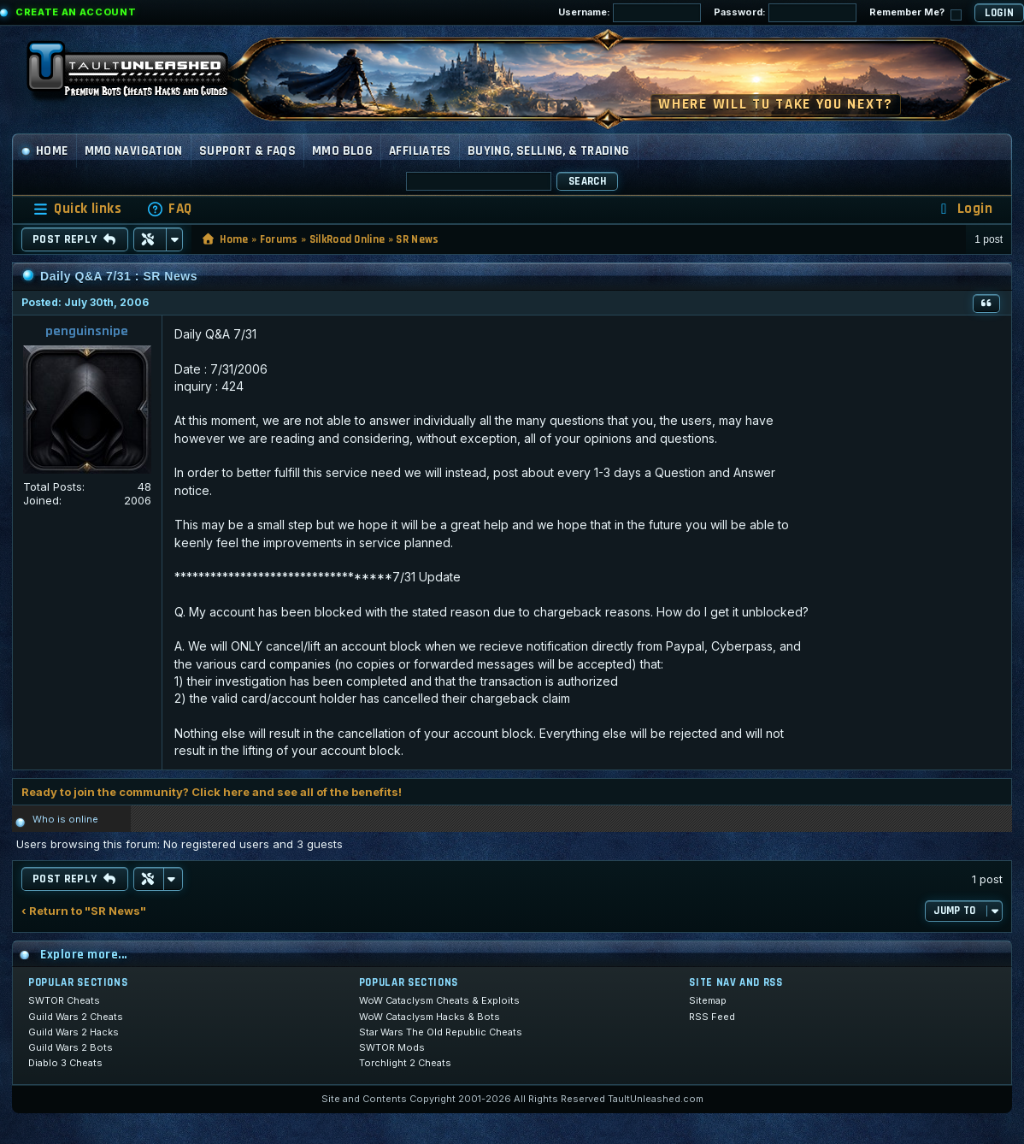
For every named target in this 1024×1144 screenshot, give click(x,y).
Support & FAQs (247, 151)
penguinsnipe (86, 331)
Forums (279, 239)
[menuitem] (169, 209)
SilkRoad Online (347, 239)
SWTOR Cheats (64, 1000)
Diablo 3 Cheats (65, 1063)
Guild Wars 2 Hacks (73, 1032)
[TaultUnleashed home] (140, 74)
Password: (785, 12)
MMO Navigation (134, 151)
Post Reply (74, 239)
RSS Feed (712, 1017)
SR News (417, 239)
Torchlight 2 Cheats (405, 1063)
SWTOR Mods (392, 1047)
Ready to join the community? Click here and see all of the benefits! (211, 792)
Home (44, 151)
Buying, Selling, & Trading (549, 151)
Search (587, 181)
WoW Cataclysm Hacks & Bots (429, 1017)
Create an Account (75, 12)
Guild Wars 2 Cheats (75, 1017)
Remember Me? (915, 13)
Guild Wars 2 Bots (70, 1047)
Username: (629, 12)
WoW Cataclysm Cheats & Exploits (439, 1000)
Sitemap (708, 1000)
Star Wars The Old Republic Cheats (440, 1032)
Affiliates (420, 151)
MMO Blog (342, 151)
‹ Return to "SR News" (83, 911)
